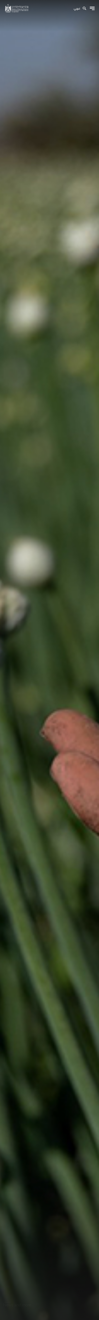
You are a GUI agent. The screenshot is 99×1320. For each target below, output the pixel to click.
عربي (77, 8)
